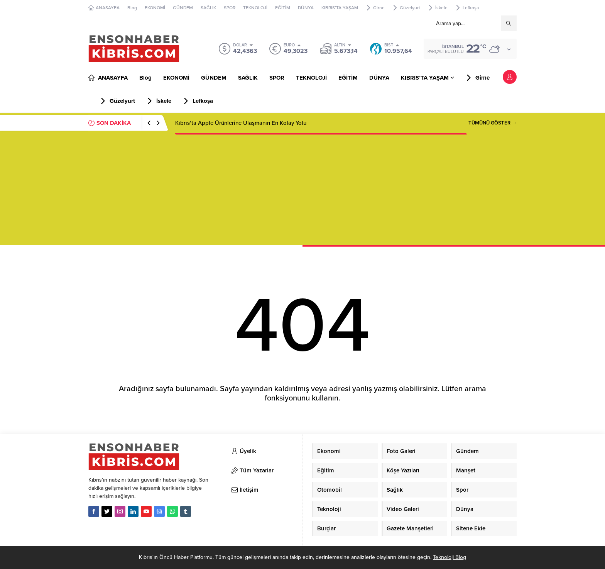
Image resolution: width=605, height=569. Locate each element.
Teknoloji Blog (449, 557)
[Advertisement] (302, 191)
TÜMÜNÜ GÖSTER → (492, 123)
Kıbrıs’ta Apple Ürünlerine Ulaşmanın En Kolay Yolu (240, 122)
